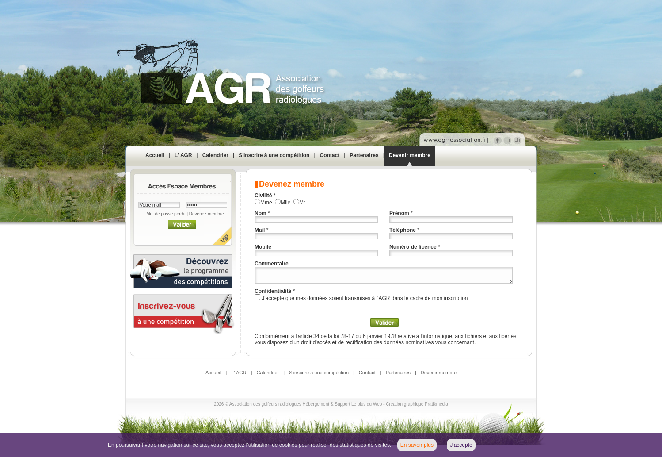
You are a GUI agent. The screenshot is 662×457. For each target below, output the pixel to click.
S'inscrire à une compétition (274, 155)
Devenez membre (206, 213)
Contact (330, 155)
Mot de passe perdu (165, 213)
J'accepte (461, 445)
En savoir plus (417, 445)
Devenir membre (409, 155)
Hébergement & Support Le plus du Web (342, 404)
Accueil (154, 155)
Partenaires (364, 155)
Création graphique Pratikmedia (417, 404)
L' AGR (183, 155)
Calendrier (215, 155)
